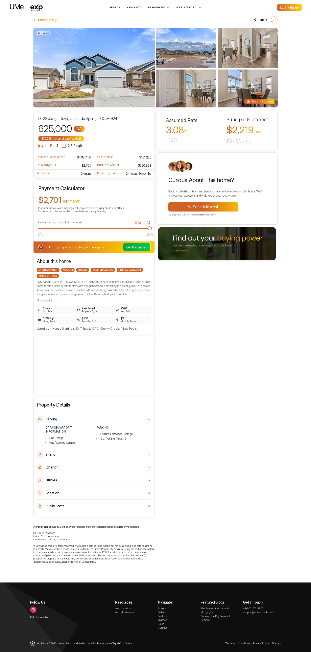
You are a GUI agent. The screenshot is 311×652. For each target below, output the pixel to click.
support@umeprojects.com (258, 612)
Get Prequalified (136, 247)
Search (115, 7)
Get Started (189, 7)
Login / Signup (289, 7)
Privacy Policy (261, 643)
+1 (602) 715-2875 (253, 608)
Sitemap (276, 643)
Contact (134, 7)
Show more (46, 300)
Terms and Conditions (237, 643)
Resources (159, 7)
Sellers (161, 612)
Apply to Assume (124, 612)
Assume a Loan (124, 608)
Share (260, 19)
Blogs (161, 623)
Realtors (162, 616)
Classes (162, 619)
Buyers (162, 608)
